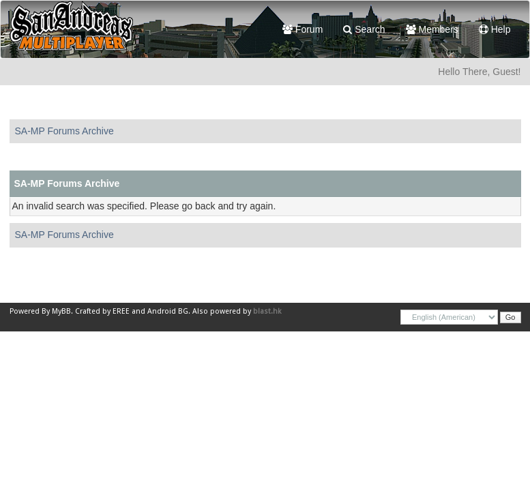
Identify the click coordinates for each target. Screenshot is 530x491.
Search (364, 29)
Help (495, 29)
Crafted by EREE (102, 311)
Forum (302, 29)
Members (432, 29)
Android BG (167, 311)
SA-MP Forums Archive (64, 130)
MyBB (61, 311)
